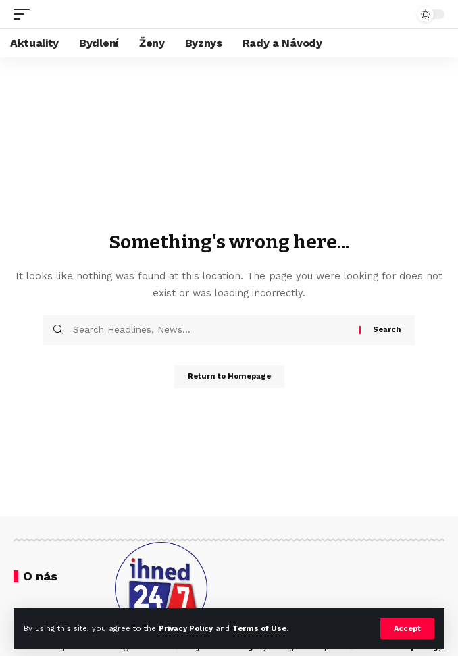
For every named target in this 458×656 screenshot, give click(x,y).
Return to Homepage (229, 376)
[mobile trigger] (25, 14)
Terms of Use (259, 628)
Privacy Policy (186, 628)
